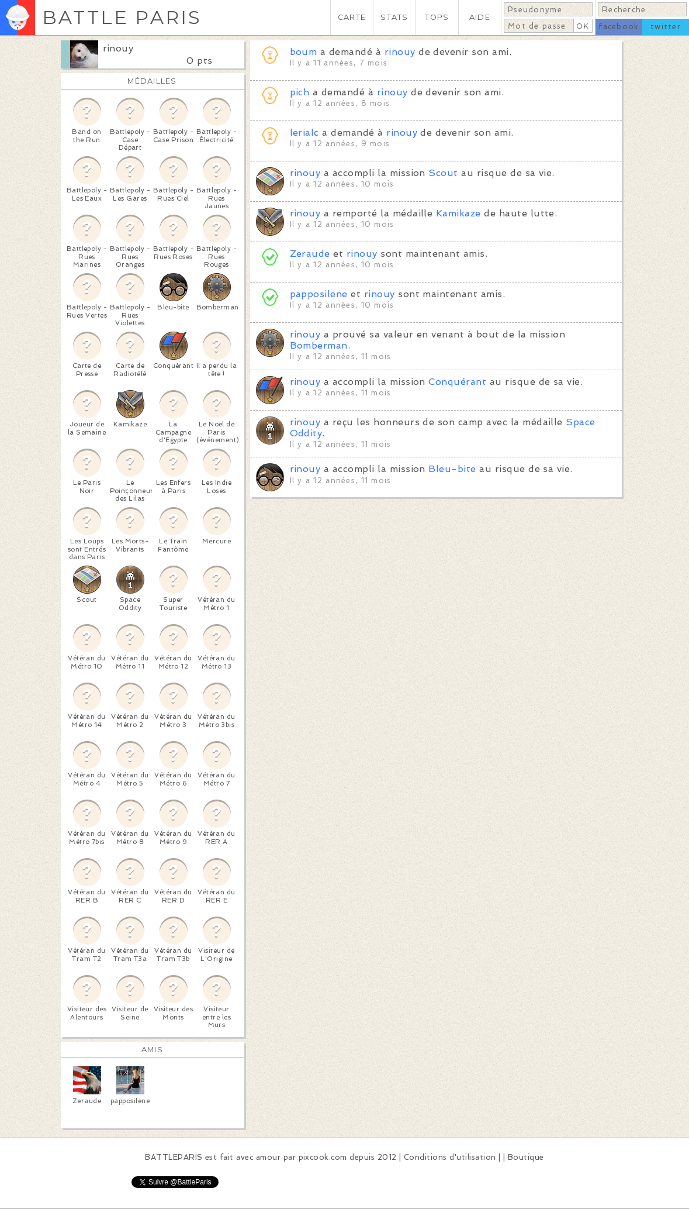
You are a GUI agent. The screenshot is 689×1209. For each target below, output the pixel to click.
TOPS (437, 17)
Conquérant (457, 381)
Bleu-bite (452, 468)
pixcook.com (323, 1157)
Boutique (526, 1157)
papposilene (319, 293)
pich (300, 92)
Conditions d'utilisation (450, 1157)
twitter (665, 26)
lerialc (304, 132)
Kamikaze (458, 213)
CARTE (352, 17)
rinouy (118, 48)
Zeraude (310, 253)
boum (303, 51)
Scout (443, 172)
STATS (394, 17)
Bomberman (319, 345)
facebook (618, 26)
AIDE (479, 17)
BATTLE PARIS (122, 17)
